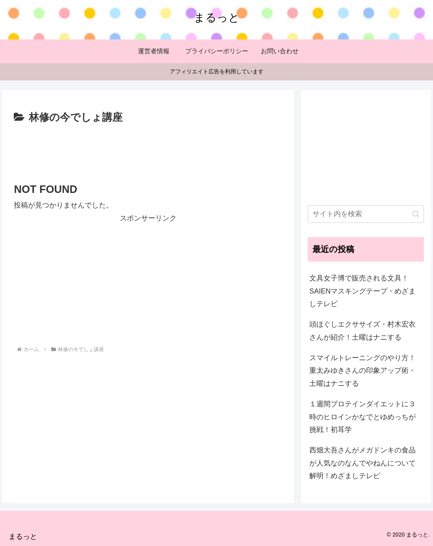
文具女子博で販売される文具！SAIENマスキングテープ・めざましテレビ (362, 291)
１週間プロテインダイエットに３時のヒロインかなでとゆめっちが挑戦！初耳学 (362, 417)
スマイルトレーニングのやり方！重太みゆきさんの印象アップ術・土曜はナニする (362, 370)
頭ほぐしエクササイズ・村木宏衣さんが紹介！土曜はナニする (362, 330)
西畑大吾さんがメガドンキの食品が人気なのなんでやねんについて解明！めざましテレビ (362, 463)
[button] (416, 214)
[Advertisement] (148, 150)
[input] (366, 214)
